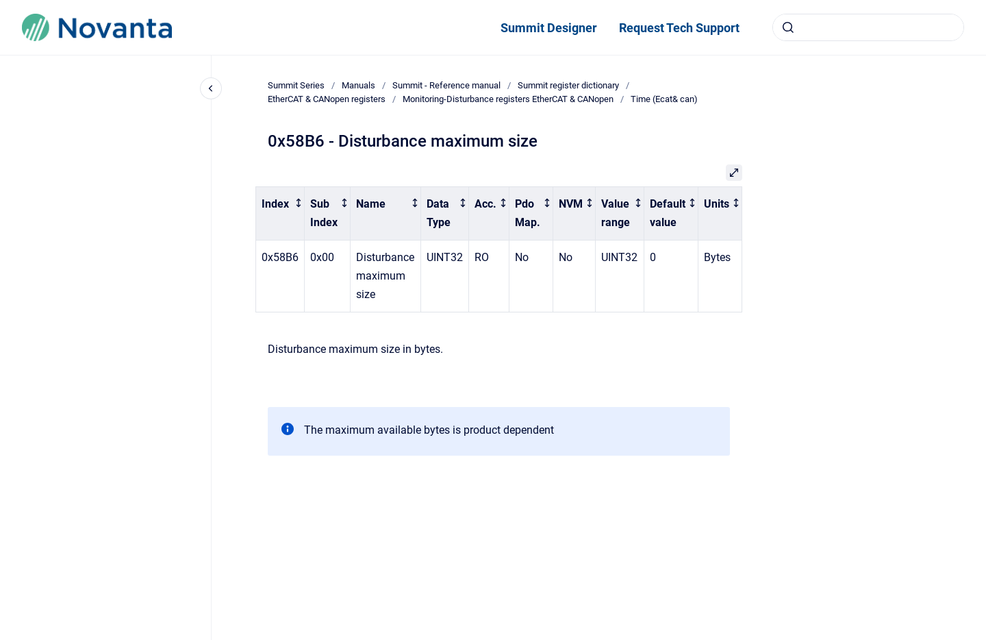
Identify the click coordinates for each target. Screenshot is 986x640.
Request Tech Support (679, 28)
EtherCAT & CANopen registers (326, 99)
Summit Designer (549, 28)
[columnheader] (280, 214)
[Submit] (788, 27)
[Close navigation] (211, 88)
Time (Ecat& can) (664, 99)
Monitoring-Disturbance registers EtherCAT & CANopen (508, 99)
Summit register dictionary (568, 85)
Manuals (358, 85)
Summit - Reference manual (446, 85)
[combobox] (868, 27)
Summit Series (296, 85)
